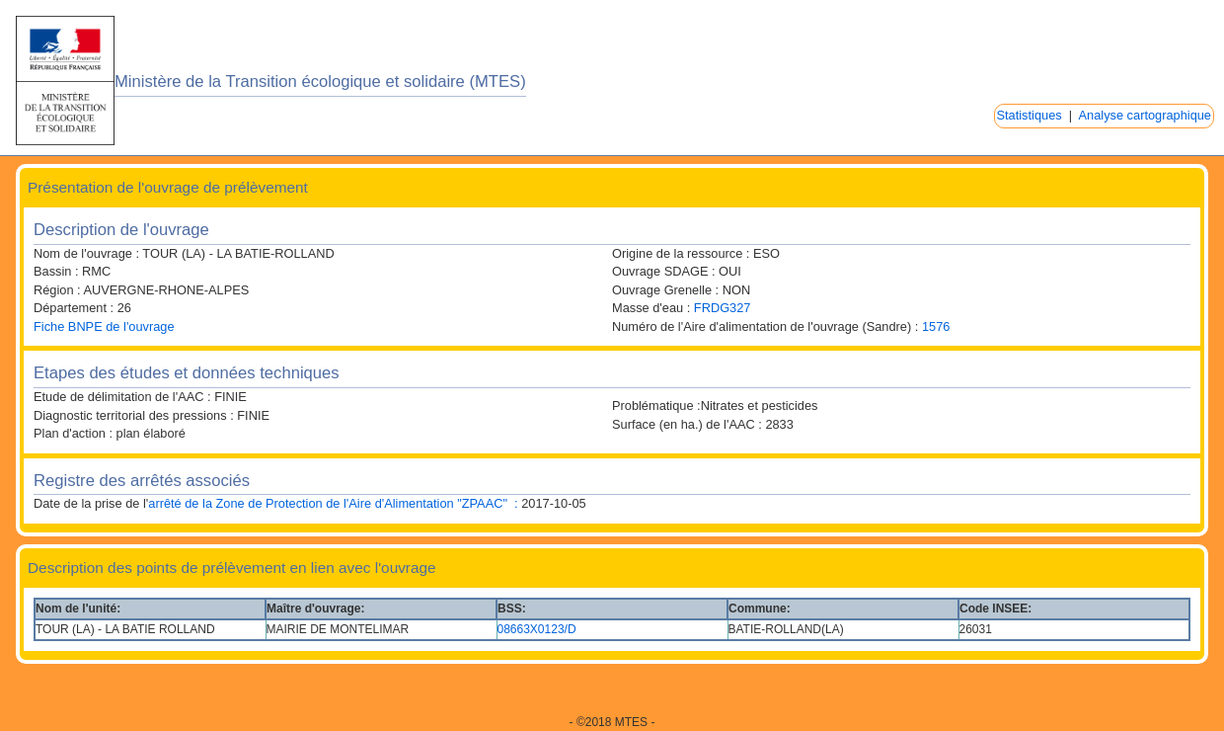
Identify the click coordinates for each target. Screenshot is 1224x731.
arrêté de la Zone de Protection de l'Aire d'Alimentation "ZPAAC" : (332, 503)
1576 (936, 326)
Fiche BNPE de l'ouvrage (104, 326)
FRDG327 (722, 307)
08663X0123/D (536, 629)
